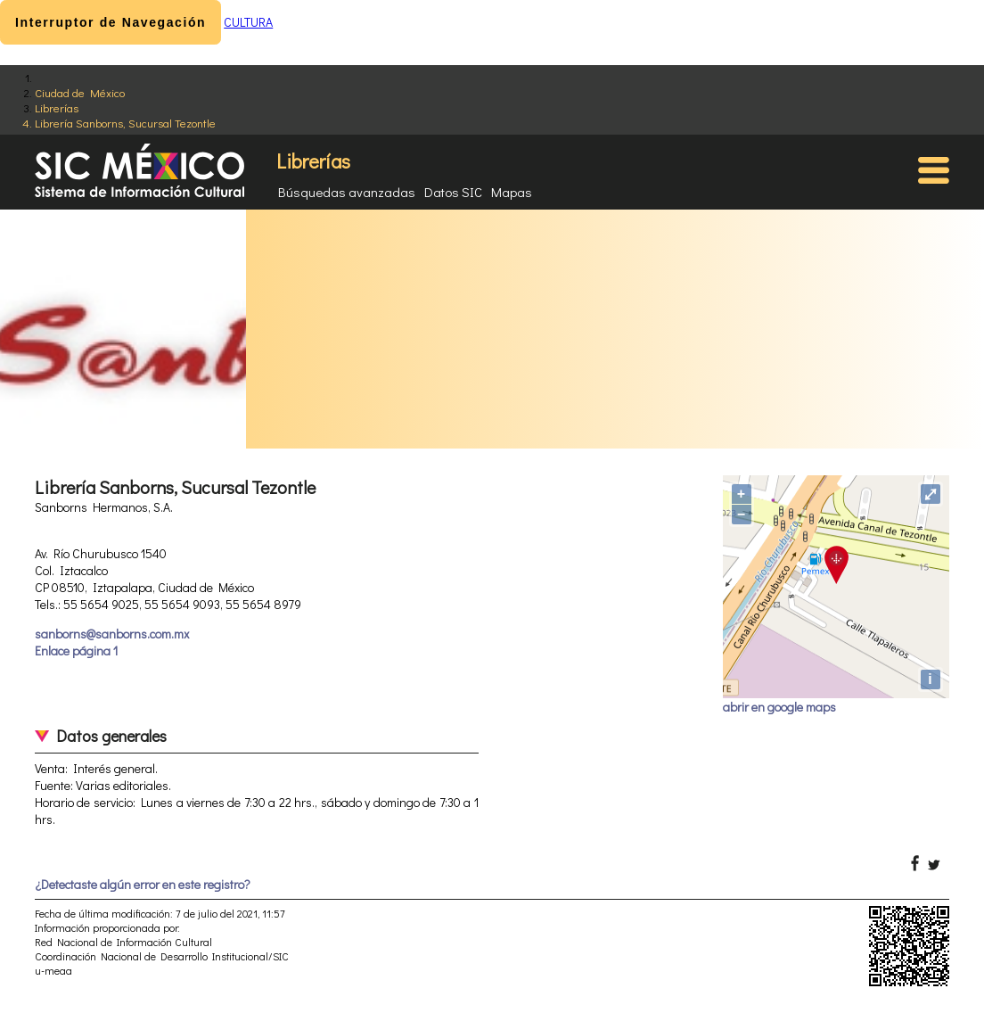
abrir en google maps (779, 706)
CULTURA (248, 21)
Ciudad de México (80, 92)
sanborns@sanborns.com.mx (112, 633)
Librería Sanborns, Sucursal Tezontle (125, 122)
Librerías (56, 107)
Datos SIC (453, 192)
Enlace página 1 (76, 650)
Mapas (511, 192)
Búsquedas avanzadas (346, 192)
